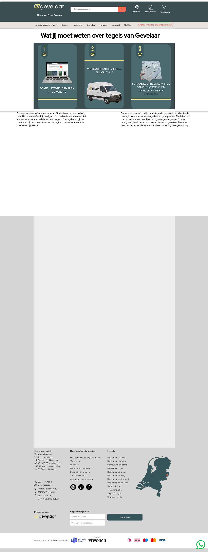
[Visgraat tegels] (117, 493)
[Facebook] (89, 487)
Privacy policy (63, 540)
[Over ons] (75, 464)
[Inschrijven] (125, 517)
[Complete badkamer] (117, 464)
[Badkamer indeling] (116, 475)
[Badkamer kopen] (116, 468)
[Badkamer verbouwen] (118, 482)
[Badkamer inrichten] (117, 461)
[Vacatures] (79, 461)
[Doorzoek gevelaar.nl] (93, 9)
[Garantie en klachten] (80, 468)
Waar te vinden (52, 540)
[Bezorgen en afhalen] (80, 471)
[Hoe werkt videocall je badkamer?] (86, 457)
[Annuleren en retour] (79, 475)
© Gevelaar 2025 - (40, 540)
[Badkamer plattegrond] (118, 479)
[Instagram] (73, 487)
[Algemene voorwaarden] (81, 479)
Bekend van (97, 537)
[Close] (167, 475)
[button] (164, 7)
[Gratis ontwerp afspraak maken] (155, 25)
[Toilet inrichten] (117, 486)
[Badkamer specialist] (117, 457)
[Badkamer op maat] (116, 471)
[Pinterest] (81, 487)
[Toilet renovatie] (117, 489)
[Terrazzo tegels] (117, 497)
